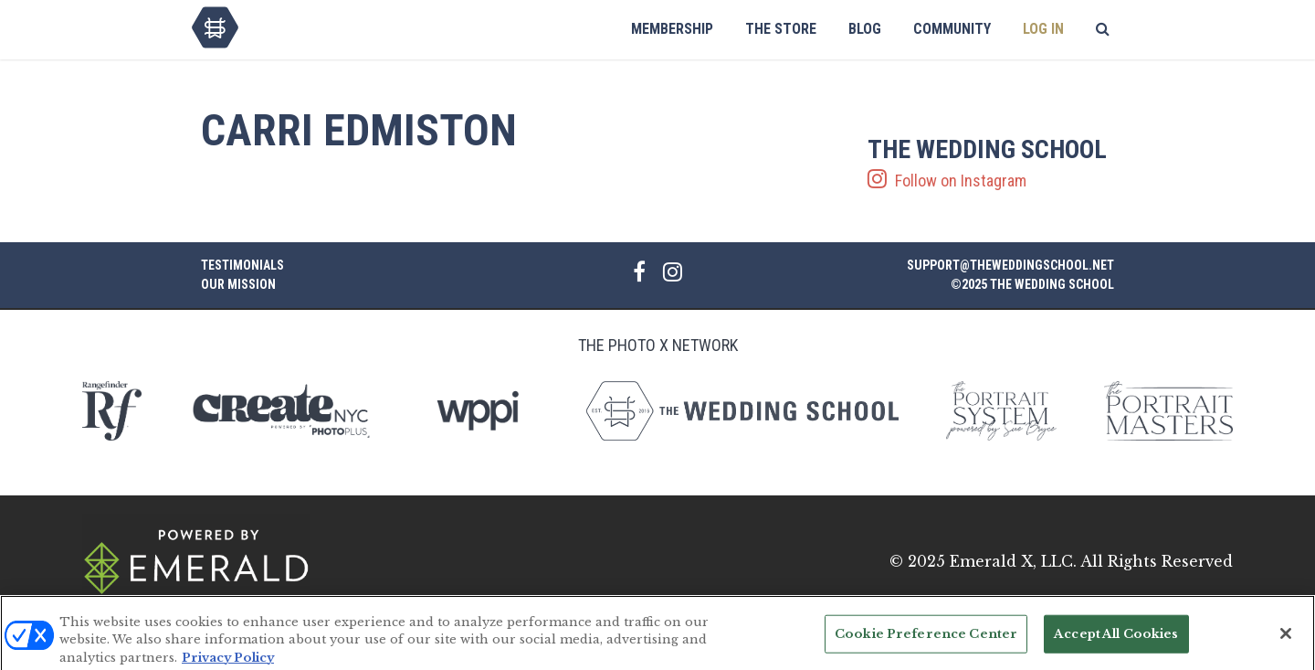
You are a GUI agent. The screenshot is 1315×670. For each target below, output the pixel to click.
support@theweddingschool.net (1010, 265)
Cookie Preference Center (926, 639)
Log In (1043, 28)
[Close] (1286, 640)
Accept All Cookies (1116, 639)
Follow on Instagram (991, 163)
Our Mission (238, 284)
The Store (780, 28)
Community (952, 28)
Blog (864, 28)
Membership (672, 28)
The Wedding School (215, 27)
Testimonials (242, 265)
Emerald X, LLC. (1013, 561)
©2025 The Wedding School (1032, 284)
